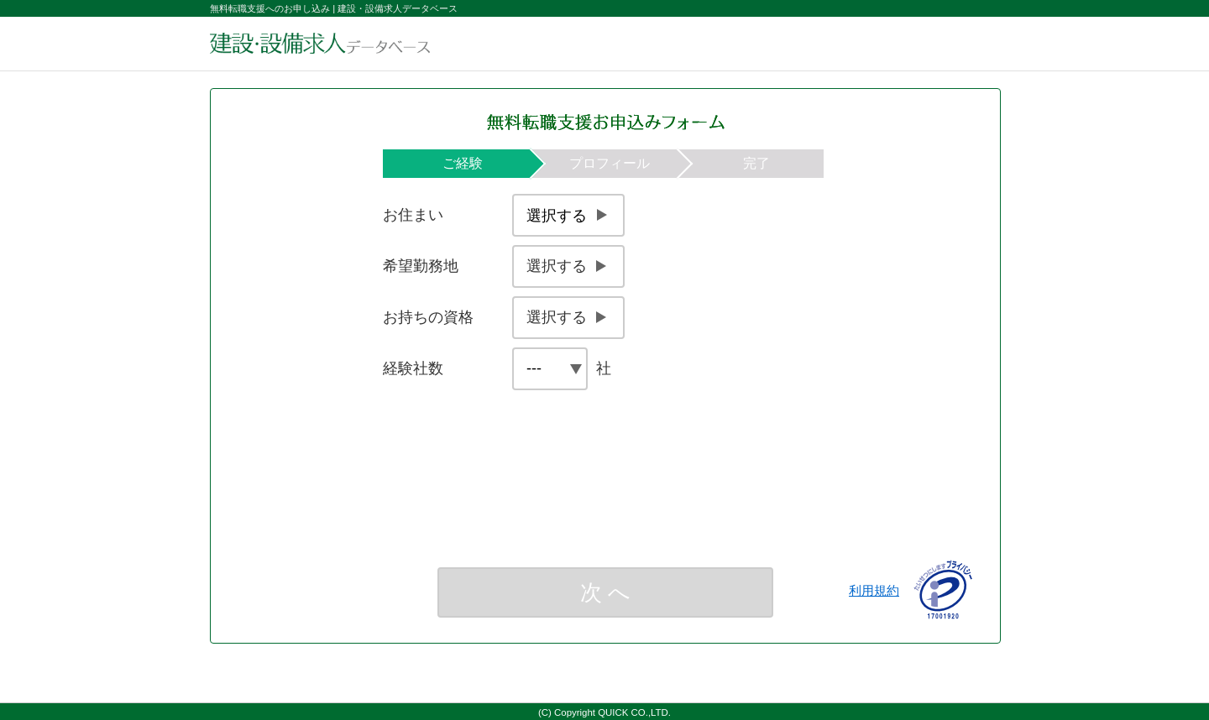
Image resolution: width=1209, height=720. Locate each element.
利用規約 (874, 590)
